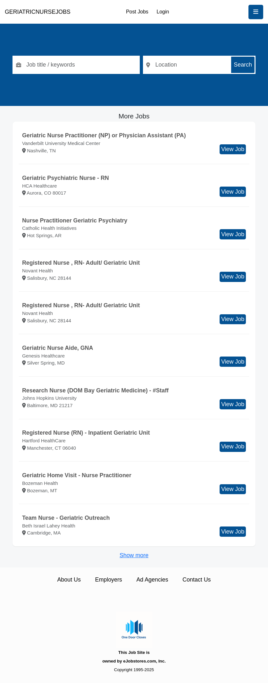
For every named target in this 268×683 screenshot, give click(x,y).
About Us (68, 579)
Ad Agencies (152, 579)
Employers (108, 579)
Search (243, 64)
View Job (232, 149)
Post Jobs (137, 11)
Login (162, 11)
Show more (134, 555)
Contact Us (196, 579)
